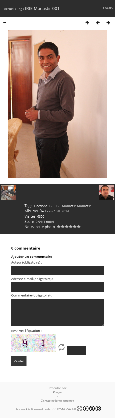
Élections (40, 206)
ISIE (51, 206)
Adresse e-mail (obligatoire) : (32, 279)
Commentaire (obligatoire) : (31, 295)
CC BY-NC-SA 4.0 (76, 408)
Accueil (9, 8)
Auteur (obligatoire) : (26, 262)
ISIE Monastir (66, 206)
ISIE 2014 (62, 211)
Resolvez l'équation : (26, 330)
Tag (19, 8)
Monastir (83, 206)
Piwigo (57, 392)
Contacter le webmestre (57, 401)
